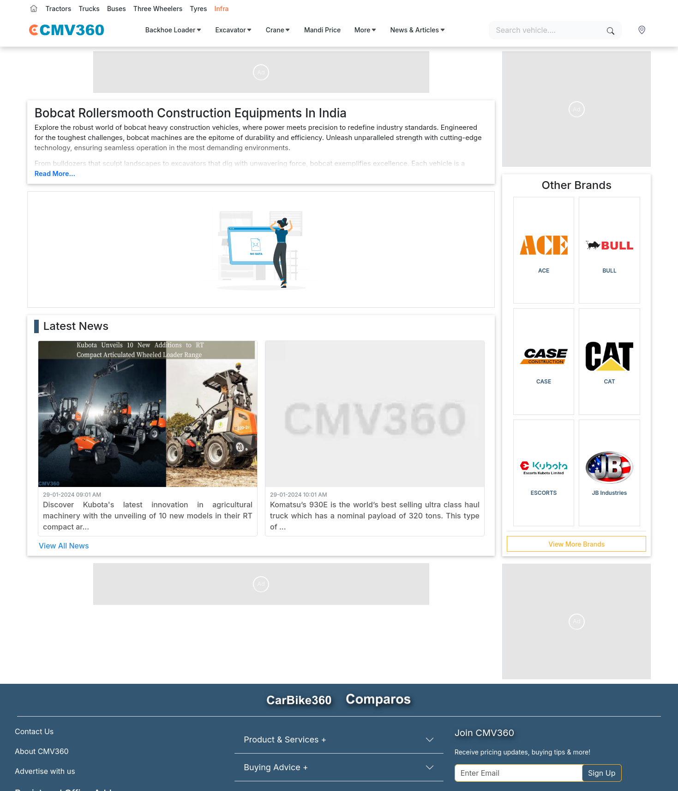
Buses (116, 8)
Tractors (59, 8)
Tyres (198, 8)
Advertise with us (45, 771)
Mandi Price (322, 30)
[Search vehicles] (555, 30)
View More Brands (576, 544)
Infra (222, 8)
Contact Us (34, 731)
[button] (642, 30)
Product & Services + (285, 739)
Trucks (89, 8)
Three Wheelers (158, 8)
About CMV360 (42, 751)
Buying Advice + (276, 767)
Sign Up (602, 773)
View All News (64, 545)
